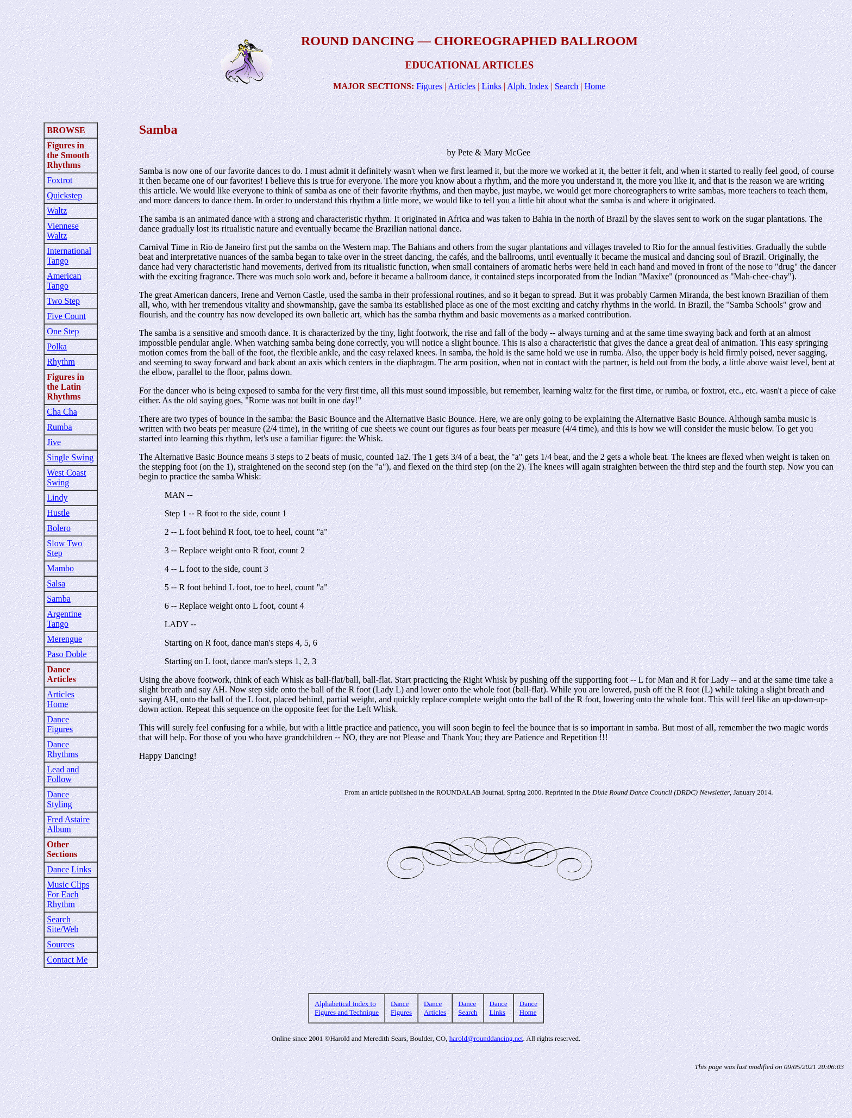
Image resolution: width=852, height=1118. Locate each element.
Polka (56, 346)
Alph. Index (527, 86)
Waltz (57, 210)
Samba (59, 598)
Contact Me (67, 959)
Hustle (58, 512)
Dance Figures (60, 724)
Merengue (64, 639)
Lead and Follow (63, 774)
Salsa (56, 583)
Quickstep (64, 195)
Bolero (59, 528)
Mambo (60, 568)
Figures (429, 86)
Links (491, 86)
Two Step (63, 300)
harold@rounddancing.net (486, 1038)
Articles (462, 86)
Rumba (59, 427)
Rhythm (61, 361)
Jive (54, 442)
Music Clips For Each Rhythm (68, 894)
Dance (58, 869)
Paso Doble (66, 654)
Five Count (66, 316)
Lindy (57, 497)
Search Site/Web (62, 924)
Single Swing (70, 457)
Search (567, 86)
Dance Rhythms (62, 749)
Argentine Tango (64, 618)
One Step (63, 331)
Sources (60, 944)
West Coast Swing (66, 477)
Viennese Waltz (63, 230)
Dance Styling (59, 799)
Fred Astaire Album (68, 824)
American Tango (64, 280)
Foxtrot (59, 180)
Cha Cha (62, 411)
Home (595, 86)
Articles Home (60, 699)
